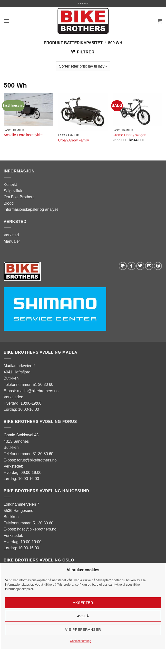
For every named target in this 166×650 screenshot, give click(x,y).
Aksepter (83, 602)
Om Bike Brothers (19, 197)
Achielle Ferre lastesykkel (23, 135)
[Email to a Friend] (149, 266)
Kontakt (10, 184)
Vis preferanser (83, 629)
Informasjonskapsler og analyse (31, 209)
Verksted (11, 235)
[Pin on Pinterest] (158, 266)
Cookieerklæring (80, 641)
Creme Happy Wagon (129, 135)
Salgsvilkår (13, 191)
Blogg (9, 203)
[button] (7, 21)
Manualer (12, 241)
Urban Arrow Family (73, 140)
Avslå (83, 616)
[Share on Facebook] (131, 266)
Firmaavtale (83, 3)
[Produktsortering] (83, 66)
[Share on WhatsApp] (123, 266)
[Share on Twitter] (140, 266)
